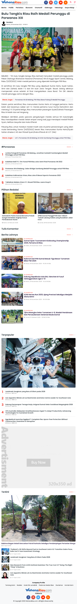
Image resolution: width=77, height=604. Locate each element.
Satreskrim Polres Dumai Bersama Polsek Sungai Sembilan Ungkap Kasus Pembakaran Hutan (18, 218)
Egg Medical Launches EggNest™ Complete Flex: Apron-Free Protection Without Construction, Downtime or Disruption (36, 420)
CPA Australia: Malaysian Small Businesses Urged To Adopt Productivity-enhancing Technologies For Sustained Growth (38, 412)
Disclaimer (59, 585)
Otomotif (38, 8)
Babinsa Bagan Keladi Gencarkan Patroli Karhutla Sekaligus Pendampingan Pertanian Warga (38, 543)
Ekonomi (29, 8)
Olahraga (48, 8)
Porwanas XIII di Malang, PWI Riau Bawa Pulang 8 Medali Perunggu (40, 100)
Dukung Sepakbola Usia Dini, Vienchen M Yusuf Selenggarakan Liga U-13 (45, 278)
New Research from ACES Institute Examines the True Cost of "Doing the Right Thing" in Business (41, 566)
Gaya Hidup (69, 8)
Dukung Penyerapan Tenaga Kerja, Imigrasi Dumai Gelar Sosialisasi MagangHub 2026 (39, 404)
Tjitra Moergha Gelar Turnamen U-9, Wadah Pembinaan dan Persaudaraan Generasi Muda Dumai (45, 314)
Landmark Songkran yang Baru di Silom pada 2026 (25, 391)
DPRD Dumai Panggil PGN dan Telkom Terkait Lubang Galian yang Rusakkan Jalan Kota (55, 218)
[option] (19, 209)
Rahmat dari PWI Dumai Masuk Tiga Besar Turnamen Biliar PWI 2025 (48, 260)
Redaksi (9, 22)
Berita (3, 8)
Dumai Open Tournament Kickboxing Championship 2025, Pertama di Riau (48, 242)
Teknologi (58, 8)
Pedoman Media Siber (46, 585)
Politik (11, 8)
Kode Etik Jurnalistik (30, 585)
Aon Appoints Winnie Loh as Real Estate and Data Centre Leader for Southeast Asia (38, 398)
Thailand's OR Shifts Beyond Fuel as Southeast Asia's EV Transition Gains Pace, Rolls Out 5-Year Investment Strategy (41, 550)
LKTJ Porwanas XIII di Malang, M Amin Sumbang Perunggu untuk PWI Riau (43, 138)
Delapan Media (59, 601)
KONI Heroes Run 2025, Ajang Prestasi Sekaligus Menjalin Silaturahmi (45, 296)
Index (70, 147)
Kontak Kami (69, 585)
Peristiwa (19, 8)
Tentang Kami (10, 585)
